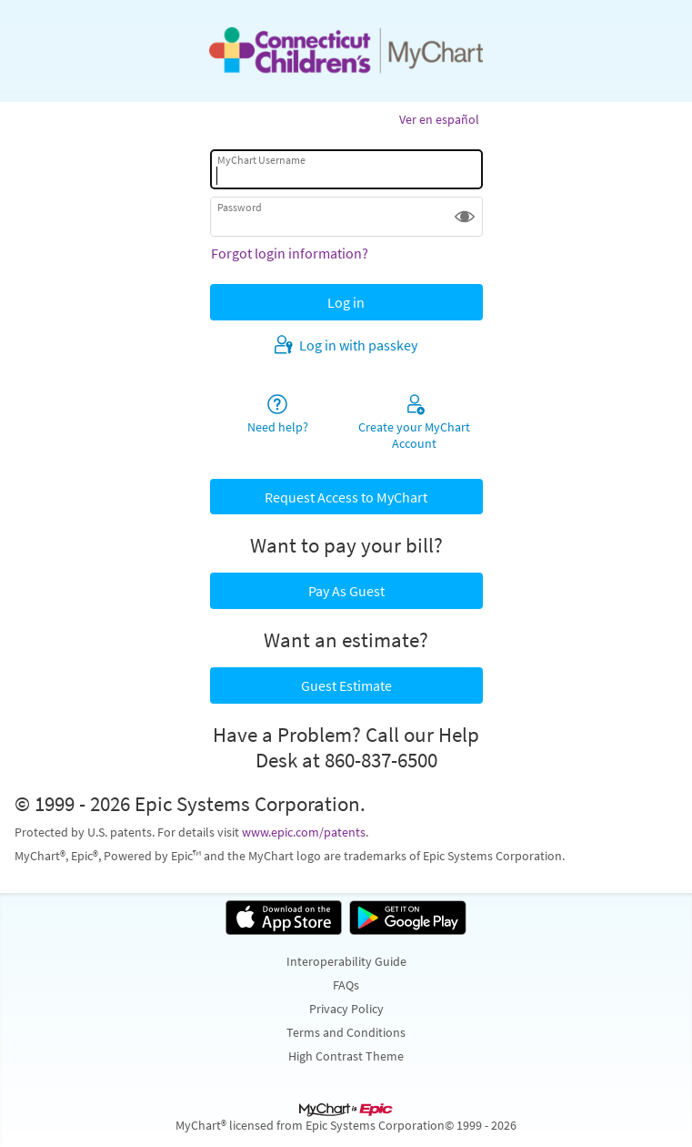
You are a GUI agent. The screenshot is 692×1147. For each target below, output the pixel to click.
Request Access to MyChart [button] (346, 497)
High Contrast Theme (346, 1056)
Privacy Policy (346, 1008)
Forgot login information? (289, 253)
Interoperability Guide (346, 961)
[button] (464, 217)
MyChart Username (261, 160)
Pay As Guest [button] (346, 591)
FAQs (346, 985)
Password (239, 207)
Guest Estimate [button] (346, 685)
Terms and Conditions (346, 1032)
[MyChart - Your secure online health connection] (345, 51)
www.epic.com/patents (304, 832)
